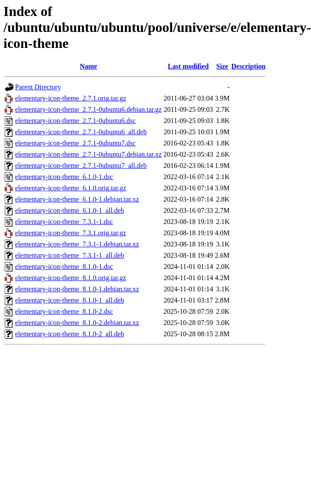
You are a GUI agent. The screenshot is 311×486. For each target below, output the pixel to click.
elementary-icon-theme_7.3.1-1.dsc (64, 221)
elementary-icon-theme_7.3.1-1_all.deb (69, 255)
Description (248, 66)
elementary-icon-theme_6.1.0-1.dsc (64, 176)
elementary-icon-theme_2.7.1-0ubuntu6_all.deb (81, 132)
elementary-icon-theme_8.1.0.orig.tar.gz (70, 277)
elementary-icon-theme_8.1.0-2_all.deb (69, 334)
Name (88, 66)
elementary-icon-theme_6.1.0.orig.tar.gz (70, 188)
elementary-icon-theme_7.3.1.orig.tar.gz (70, 233)
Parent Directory (38, 87)
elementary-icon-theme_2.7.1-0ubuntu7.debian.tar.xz (88, 154)
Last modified (188, 66)
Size (222, 66)
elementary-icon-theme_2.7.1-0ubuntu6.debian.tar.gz (88, 109)
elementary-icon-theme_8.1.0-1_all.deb (69, 300)
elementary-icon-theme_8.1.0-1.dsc (64, 266)
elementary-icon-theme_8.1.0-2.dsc (64, 311)
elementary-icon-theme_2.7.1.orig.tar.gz (70, 98)
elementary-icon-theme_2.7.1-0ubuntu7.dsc (75, 143)
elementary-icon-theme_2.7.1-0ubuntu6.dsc (75, 120)
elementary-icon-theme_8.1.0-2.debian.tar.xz (77, 322)
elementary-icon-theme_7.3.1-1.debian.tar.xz (77, 244)
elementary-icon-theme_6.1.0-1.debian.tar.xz (77, 199)
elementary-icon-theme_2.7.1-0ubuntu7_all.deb (81, 165)
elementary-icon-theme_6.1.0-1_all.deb (69, 210)
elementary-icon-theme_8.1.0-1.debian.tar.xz (77, 289)
